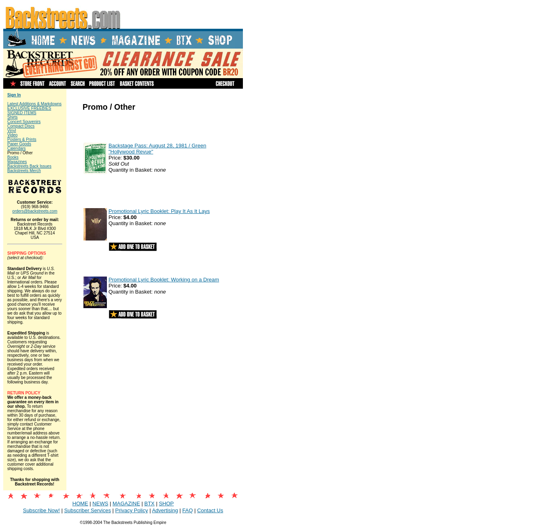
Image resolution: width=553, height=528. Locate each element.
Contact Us (210, 510)
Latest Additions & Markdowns (34, 104)
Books (13, 157)
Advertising (165, 510)
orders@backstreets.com (34, 211)
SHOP (166, 503)
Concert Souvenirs (23, 121)
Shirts (12, 117)
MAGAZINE (126, 503)
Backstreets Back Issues (29, 166)
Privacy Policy (131, 510)
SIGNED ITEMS (21, 113)
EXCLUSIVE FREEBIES (29, 108)
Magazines (17, 162)
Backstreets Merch (24, 170)
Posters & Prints (21, 139)
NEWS (100, 503)
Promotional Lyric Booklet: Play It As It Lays (159, 211)
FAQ (187, 510)
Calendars (16, 148)
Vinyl (11, 130)
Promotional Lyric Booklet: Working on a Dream (163, 280)
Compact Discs (20, 126)
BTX (149, 503)
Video (12, 135)
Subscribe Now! (41, 510)
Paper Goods (19, 144)
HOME (80, 503)
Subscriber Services (87, 510)
